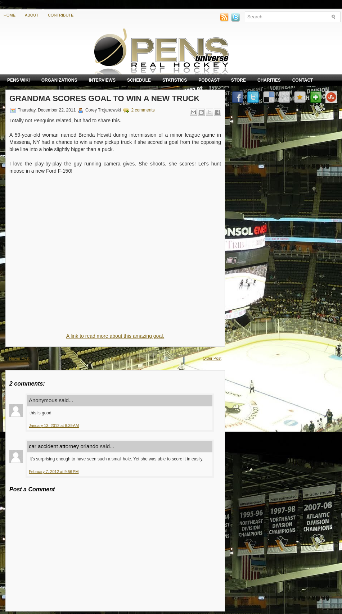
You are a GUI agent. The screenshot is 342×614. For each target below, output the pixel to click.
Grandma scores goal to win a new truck (104, 98)
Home (9, 15)
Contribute (61, 15)
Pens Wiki (18, 80)
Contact (302, 80)
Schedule (139, 80)
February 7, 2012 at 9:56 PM (54, 471)
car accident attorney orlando (63, 446)
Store (238, 80)
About (32, 15)
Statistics (174, 80)
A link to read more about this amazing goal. (115, 336)
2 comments (142, 110)
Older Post (212, 358)
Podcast (209, 80)
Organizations (59, 80)
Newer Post (19, 358)
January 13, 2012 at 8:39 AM (54, 425)
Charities (269, 80)
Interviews (102, 80)
